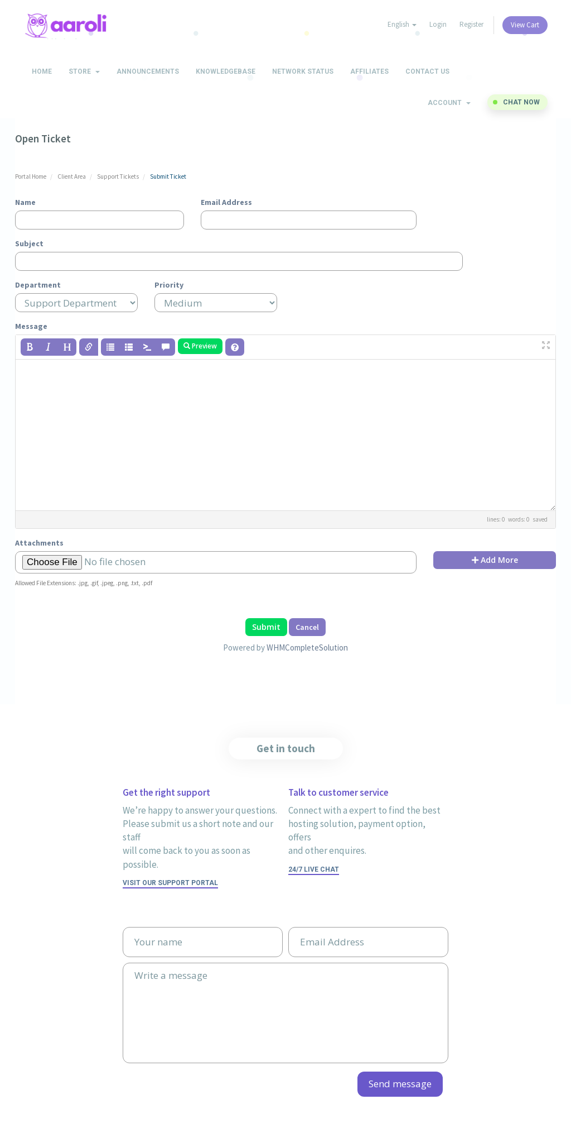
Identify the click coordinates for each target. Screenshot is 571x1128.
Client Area (71, 176)
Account (449, 103)
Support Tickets (118, 176)
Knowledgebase (225, 71)
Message (31, 326)
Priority (168, 285)
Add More (495, 560)
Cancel (307, 627)
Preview (200, 346)
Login (438, 24)
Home (42, 71)
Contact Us (427, 71)
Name (25, 202)
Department (38, 285)
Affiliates (369, 71)
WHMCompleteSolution (307, 647)
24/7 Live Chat (313, 869)
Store (84, 71)
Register (471, 24)
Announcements (148, 71)
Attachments (39, 543)
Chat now (521, 102)
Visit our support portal (170, 883)
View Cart (525, 25)
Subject (29, 243)
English (402, 24)
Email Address (226, 202)
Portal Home (30, 176)
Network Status (302, 71)
